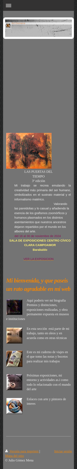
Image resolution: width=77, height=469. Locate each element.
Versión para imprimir (22, 451)
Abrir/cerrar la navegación (38, 5)
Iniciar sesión (63, 451)
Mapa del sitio (14, 456)
